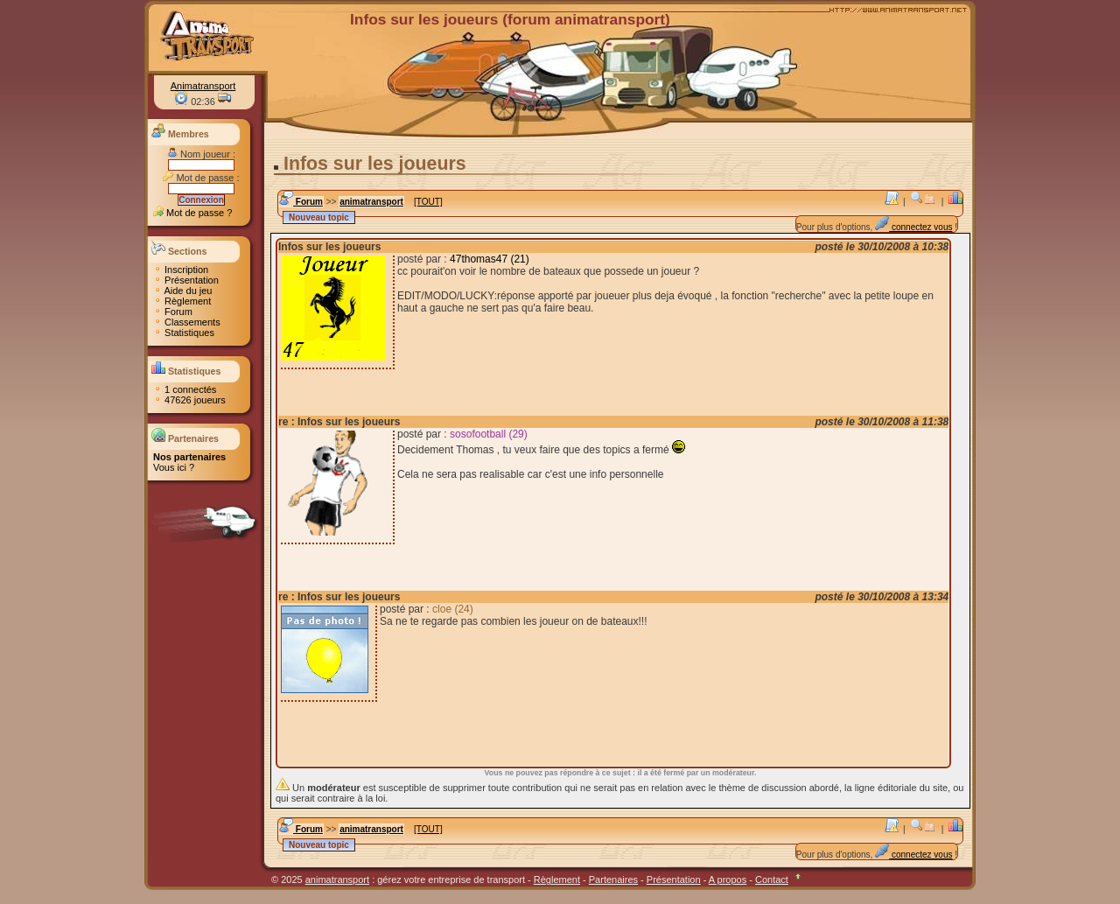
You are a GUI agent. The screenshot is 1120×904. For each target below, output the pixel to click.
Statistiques (183, 332)
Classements (186, 322)
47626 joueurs (189, 400)
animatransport (371, 202)
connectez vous (913, 227)
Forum (172, 311)
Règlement (182, 301)
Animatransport (203, 86)
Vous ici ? (173, 467)
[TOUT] (428, 202)
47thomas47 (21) (489, 259)
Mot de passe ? (192, 212)
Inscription (180, 269)
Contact (771, 879)
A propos (727, 879)
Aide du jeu (183, 290)
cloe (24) (452, 609)
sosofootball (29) (489, 434)
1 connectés (184, 389)
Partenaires (613, 879)
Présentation (186, 280)
